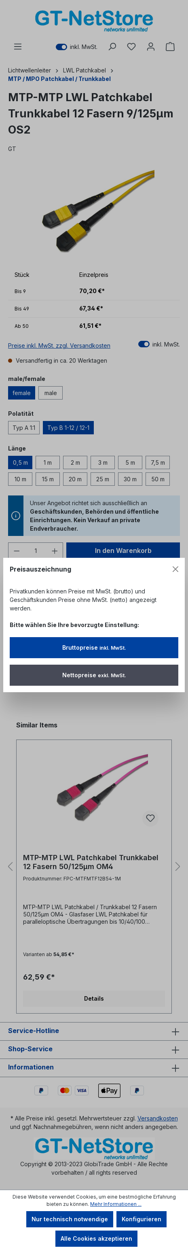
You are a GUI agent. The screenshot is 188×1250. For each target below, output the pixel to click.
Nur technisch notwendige (70, 1219)
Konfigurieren (141, 1219)
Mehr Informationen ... (116, 1204)
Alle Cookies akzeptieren (96, 1238)
